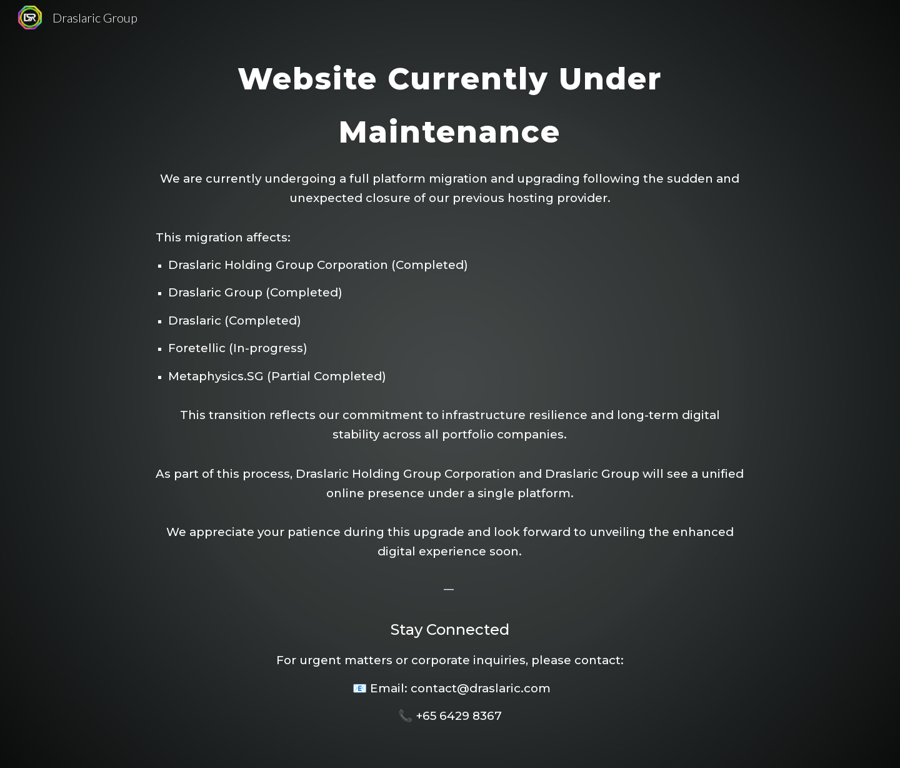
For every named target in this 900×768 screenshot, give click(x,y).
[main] (450, 384)
